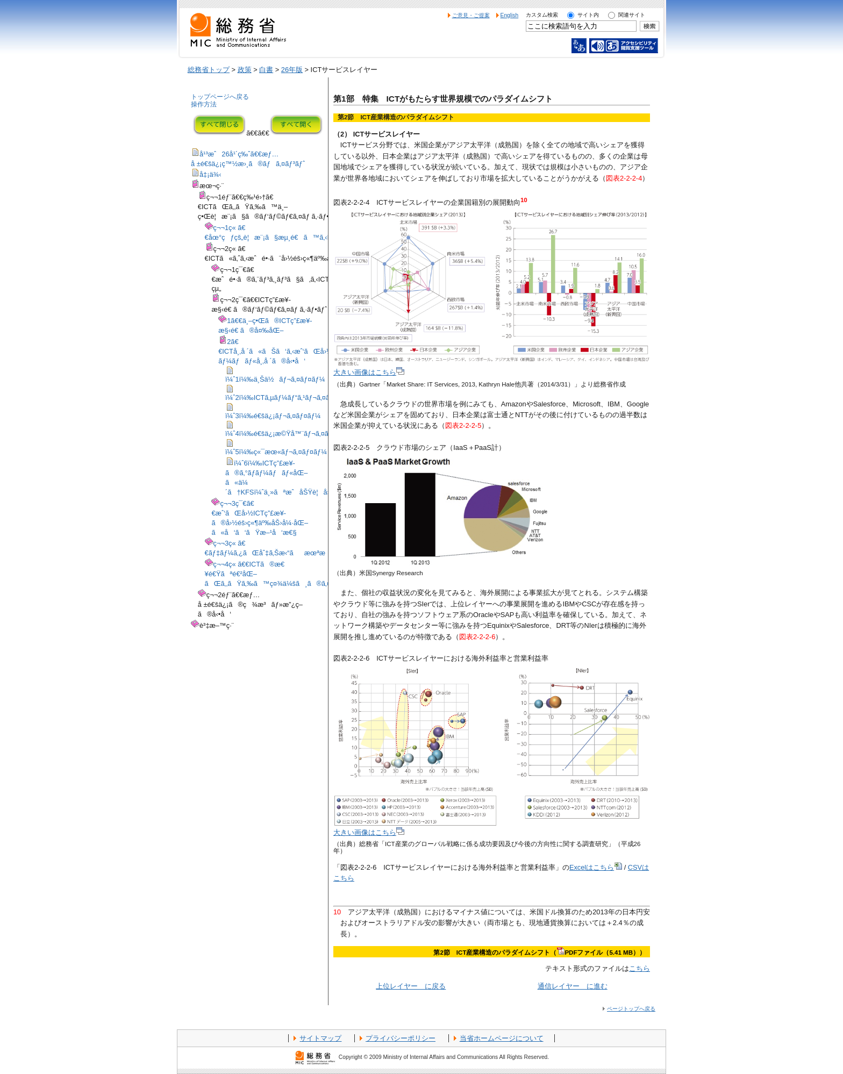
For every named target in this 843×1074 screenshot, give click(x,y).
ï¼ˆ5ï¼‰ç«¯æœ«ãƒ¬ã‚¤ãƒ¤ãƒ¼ (276, 452)
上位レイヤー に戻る (411, 986)
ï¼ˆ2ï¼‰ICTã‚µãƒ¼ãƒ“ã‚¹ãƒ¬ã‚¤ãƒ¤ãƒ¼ (288, 397)
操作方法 (204, 104)
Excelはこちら (595, 867)
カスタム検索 (542, 15)
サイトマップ (320, 1038)
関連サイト (631, 15)
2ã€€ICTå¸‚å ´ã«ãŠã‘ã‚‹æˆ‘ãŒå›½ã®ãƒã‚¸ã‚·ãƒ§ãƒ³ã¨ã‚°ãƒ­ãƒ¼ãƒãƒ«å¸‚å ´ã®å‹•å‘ (321, 351)
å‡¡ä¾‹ (210, 174)
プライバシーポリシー (400, 1038)
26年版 (292, 70)
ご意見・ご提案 (471, 15)
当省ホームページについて (502, 1038)
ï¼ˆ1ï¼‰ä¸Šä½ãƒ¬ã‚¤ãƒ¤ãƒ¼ (275, 379)
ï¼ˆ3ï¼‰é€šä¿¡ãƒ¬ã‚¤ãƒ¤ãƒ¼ (273, 416)
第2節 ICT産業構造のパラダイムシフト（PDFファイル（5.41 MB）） (539, 952)
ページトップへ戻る (631, 1009)
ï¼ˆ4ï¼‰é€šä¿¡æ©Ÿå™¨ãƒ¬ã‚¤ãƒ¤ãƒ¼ (287, 433)
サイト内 (588, 15)
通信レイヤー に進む (573, 986)
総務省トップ (209, 70)
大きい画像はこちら (368, 372)
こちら (639, 968)
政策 (245, 70)
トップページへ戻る (220, 97)
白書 (266, 70)
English (510, 15)
